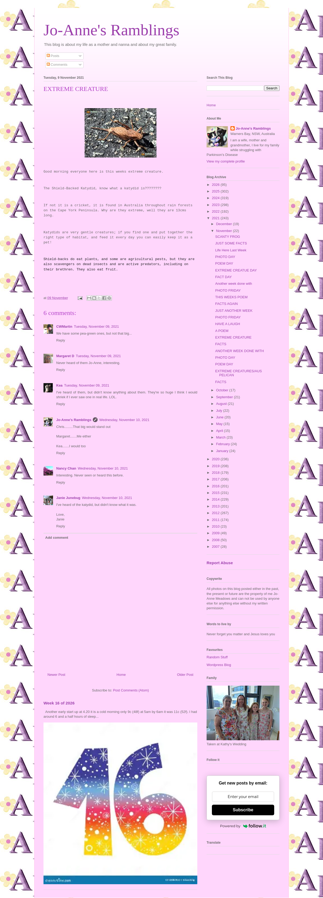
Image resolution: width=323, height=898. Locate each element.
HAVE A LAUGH (227, 324)
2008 (216, 540)
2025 (216, 191)
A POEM (221, 331)
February (223, 444)
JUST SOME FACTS (231, 243)
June (220, 417)
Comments (57, 65)
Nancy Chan (66, 468)
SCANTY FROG (227, 237)
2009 (216, 533)
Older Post (185, 675)
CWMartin (64, 326)
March (221, 437)
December (224, 224)
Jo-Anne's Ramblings (111, 30)
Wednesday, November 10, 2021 (124, 420)
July (219, 411)
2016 (216, 486)
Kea (59, 385)
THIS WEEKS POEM (231, 297)
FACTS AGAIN (226, 304)
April (220, 431)
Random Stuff (217, 657)
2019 (216, 466)
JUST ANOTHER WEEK (233, 311)
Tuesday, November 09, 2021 (96, 326)
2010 (216, 526)
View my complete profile (226, 161)
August (222, 404)
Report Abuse (220, 562)
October (222, 390)
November (224, 231)
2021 (216, 218)
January (222, 451)
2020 (216, 459)
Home (121, 675)
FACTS (220, 344)
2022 (216, 211)
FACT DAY (223, 277)
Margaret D (65, 356)
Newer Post (56, 675)
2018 (216, 473)
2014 (216, 499)
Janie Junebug (68, 498)
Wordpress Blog (219, 665)
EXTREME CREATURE (233, 337)
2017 (216, 479)
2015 (216, 493)
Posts (53, 56)
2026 (216, 185)
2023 (216, 205)
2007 (216, 547)
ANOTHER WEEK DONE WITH (239, 351)
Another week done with (233, 284)
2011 (216, 520)
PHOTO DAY (225, 257)
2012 (216, 513)
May (220, 424)
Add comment (56, 538)
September (225, 397)
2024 (216, 198)
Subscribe (243, 810)
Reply (60, 340)
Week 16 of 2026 (59, 703)
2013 (216, 506)
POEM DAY (224, 263)
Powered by (243, 826)
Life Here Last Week (230, 250)
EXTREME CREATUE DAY (236, 270)
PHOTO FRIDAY (228, 290)
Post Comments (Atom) (131, 690)
